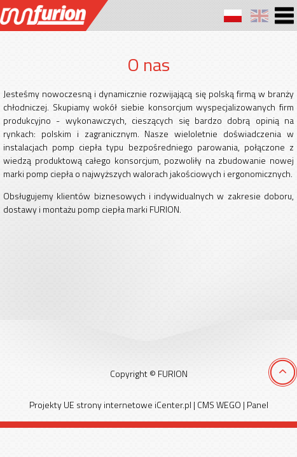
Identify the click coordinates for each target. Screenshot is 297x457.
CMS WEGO (219, 404)
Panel (257, 404)
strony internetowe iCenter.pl (133, 404)
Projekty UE (51, 404)
